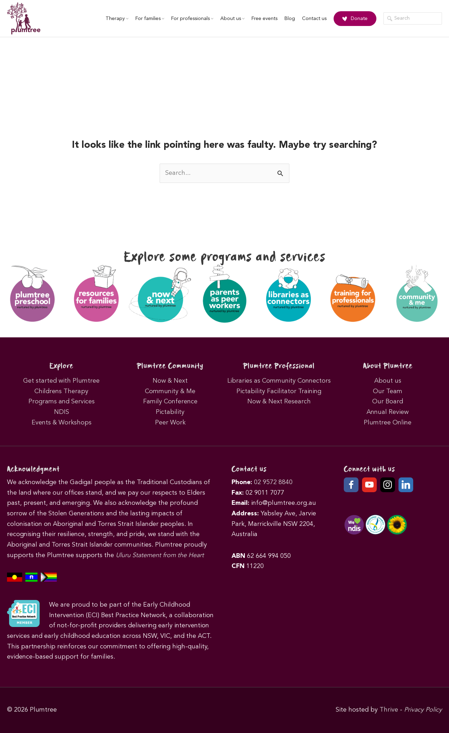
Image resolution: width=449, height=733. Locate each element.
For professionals (192, 18)
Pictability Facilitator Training (278, 391)
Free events (264, 18)
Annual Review (388, 412)
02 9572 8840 (273, 482)
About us (232, 18)
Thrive (389, 710)
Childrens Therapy (61, 391)
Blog (289, 18)
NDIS (61, 412)
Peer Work (170, 423)
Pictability (170, 412)
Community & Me (170, 391)
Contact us (314, 18)
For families (149, 18)
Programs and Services (61, 401)
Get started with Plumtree (61, 381)
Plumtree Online (387, 423)
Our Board (387, 401)
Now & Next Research (279, 401)
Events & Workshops (62, 423)
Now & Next (170, 381)
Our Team (387, 391)
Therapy (117, 18)
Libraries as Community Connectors (279, 381)
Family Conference (170, 401)
